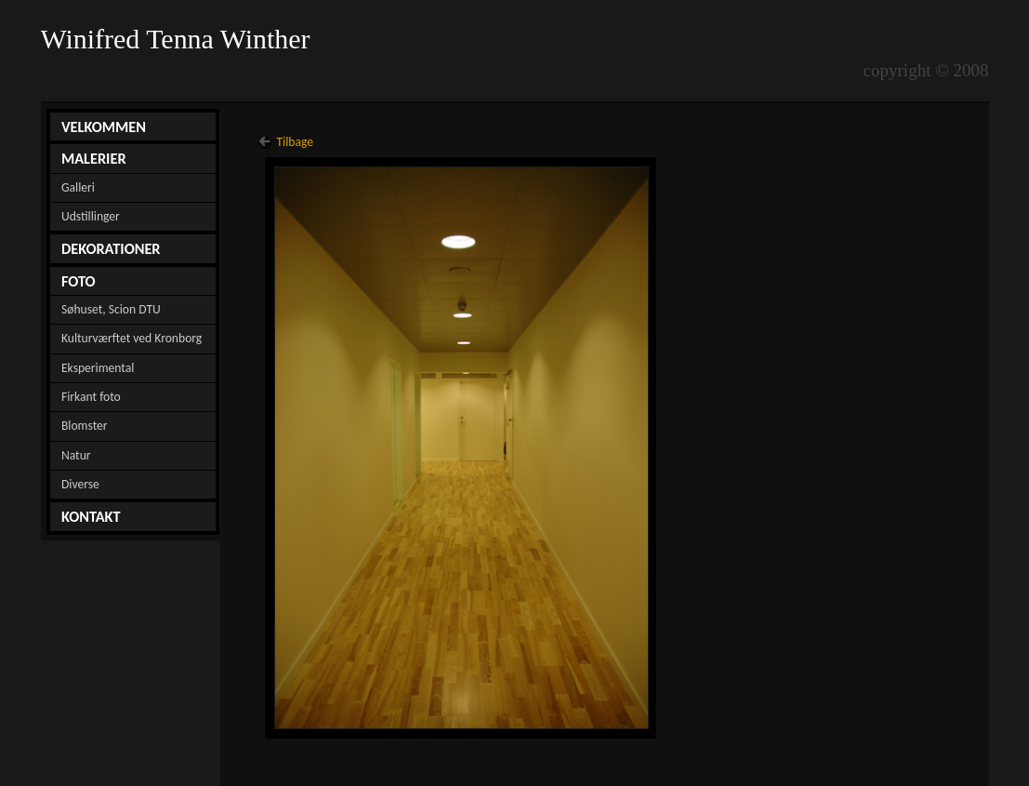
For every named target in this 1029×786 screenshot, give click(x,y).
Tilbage (294, 142)
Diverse (80, 484)
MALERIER (93, 158)
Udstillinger (90, 216)
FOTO (78, 281)
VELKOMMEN (103, 126)
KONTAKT (91, 516)
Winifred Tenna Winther (179, 39)
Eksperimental (97, 368)
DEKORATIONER (111, 248)
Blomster (84, 425)
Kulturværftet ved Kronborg (131, 338)
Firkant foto (91, 397)
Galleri (78, 187)
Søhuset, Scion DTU (111, 309)
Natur (76, 455)
